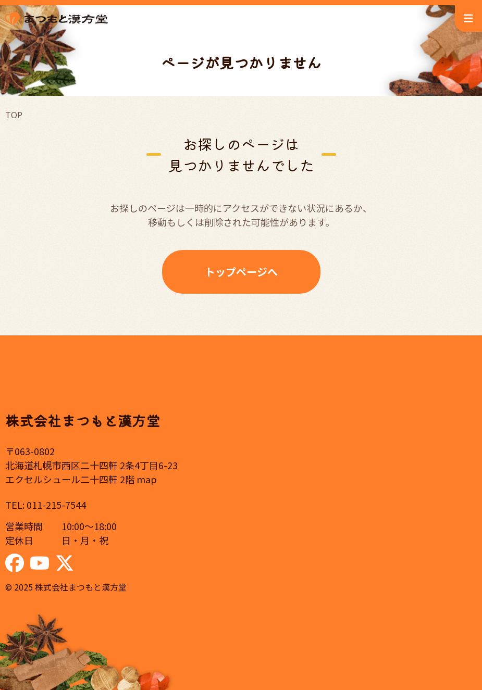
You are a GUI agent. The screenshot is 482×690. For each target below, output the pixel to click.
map (147, 479)
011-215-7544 (56, 504)
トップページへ (241, 271)
